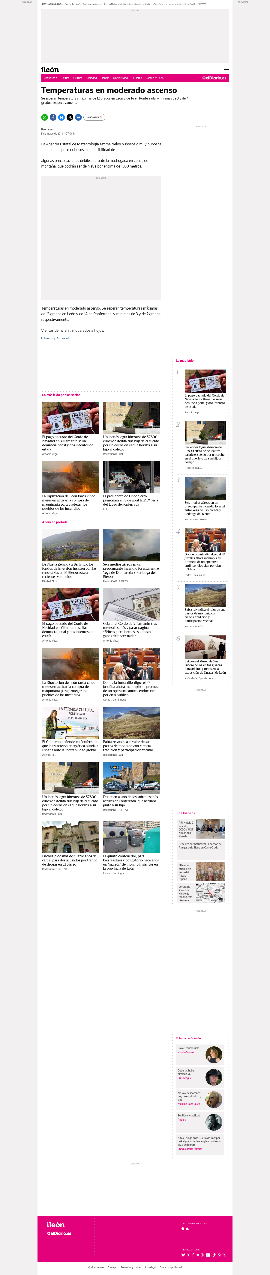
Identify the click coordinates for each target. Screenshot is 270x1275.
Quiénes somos (96, 1267)
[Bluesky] (61, 117)
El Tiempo (46, 338)
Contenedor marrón (72, 4)
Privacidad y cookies (131, 1267)
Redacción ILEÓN (113, 454)
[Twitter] (70, 117)
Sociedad (91, 77)
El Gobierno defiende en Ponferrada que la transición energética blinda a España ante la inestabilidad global (70, 746)
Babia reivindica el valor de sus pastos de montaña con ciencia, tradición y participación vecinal (128, 746)
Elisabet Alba (49, 581)
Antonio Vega (50, 454)
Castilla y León (155, 77)
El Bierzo (136, 77)
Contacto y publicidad (171, 1267)
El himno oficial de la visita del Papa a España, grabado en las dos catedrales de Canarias (186, 872)
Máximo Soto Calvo (189, 1103)
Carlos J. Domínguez (114, 699)
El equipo (112, 1267)
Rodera (182, 1119)
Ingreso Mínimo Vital (113, 4)
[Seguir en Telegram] (197, 1255)
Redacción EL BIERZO (115, 581)
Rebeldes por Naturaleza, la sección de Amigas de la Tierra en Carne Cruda (200, 845)
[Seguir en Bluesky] (183, 1255)
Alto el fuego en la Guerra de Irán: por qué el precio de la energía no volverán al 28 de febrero (199, 1141)
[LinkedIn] (78, 117)
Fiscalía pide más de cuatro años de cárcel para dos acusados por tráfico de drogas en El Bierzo (69, 860)
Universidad (120, 77)
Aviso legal (150, 1267)
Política (65, 77)
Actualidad (50, 77)
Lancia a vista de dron (174, 4)
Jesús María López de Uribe (199, 678)
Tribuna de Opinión (188, 1038)
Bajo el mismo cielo (188, 1048)
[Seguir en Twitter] (188, 1255)
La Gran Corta (157, 4)
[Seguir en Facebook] (193, 1255)
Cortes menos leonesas (92, 4)
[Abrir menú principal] (226, 69)
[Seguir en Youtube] (208, 1255)
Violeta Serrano (186, 1052)
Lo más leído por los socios (61, 395)
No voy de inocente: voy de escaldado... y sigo (189, 1096)
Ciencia (104, 77)
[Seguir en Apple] (187, 1228)
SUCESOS (202, 4)
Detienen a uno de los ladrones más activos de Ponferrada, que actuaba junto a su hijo (130, 801)
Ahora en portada (55, 522)
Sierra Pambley (190, 4)
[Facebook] (53, 117)
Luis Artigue (185, 1078)
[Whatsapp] (44, 117)
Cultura (77, 77)
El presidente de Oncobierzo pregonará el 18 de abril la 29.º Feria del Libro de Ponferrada (130, 500)
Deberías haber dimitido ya (186, 1072)
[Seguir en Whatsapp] (219, 1255)
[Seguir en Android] (183, 1228)
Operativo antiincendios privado (136, 4)
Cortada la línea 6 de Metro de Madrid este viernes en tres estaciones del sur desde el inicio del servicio (186, 893)
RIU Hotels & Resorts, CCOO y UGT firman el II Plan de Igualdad (186, 829)
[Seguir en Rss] (224, 1255)
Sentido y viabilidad (189, 1115)
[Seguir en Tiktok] (214, 1255)
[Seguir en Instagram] (202, 1255)
